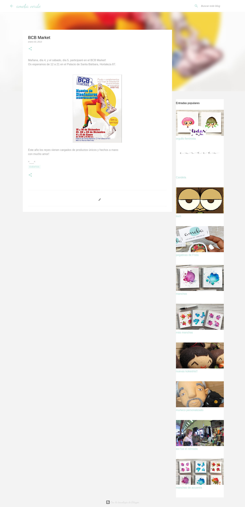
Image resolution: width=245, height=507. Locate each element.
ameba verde (28, 6)
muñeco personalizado (189, 410)
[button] (30, 49)
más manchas (184, 332)
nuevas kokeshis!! (187, 371)
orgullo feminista (186, 138)
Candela (181, 177)
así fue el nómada (187, 448)
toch (178, 216)
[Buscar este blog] (218, 6)
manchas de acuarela (189, 487)
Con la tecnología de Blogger (122, 502)
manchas (181, 293)
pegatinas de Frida (187, 255)
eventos (34, 167)
